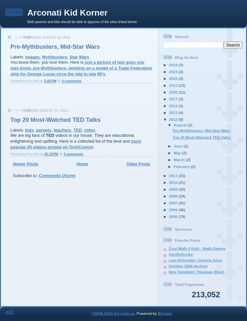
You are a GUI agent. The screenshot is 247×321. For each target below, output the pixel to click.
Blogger (165, 313)
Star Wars (79, 57)
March (180, 160)
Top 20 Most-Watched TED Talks (55, 120)
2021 (173, 85)
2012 (173, 119)
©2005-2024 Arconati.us (113, 313)
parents (43, 130)
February (182, 166)
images (32, 57)
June (179, 146)
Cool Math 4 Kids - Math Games (197, 248)
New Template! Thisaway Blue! (196, 272)
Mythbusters (54, 57)
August (181, 125)
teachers (62, 130)
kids (29, 130)
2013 (173, 112)
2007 (173, 203)
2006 (173, 210)
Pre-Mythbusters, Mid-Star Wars (55, 47)
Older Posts (138, 163)
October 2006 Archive (188, 266)
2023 (173, 72)
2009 (173, 189)
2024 (173, 65)
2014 (173, 106)
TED (77, 130)
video (89, 130)
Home (82, 163)
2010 (173, 182)
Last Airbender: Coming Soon (195, 260)
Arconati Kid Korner (67, 13)
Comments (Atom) (57, 175)
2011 (173, 175)
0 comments (72, 81)
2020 (173, 92)
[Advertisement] (80, 98)
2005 (173, 216)
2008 (173, 196)
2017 (173, 99)
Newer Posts (25, 163)
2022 (173, 78)
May (178, 153)
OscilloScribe (181, 254)
